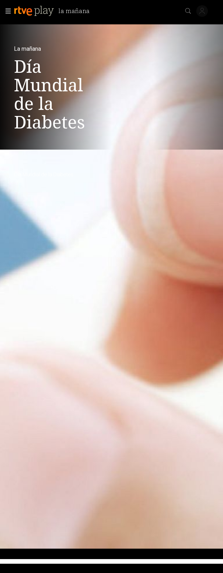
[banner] (54, 11)
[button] (6, 11)
